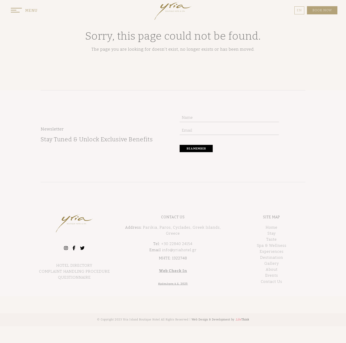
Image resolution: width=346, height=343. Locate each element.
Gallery (271, 263)
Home (271, 227)
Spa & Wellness (271, 245)
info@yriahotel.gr (179, 250)
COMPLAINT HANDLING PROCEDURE (74, 271)
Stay (271, 233)
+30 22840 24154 (176, 243)
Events (271, 275)
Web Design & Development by (220, 319)
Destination (271, 257)
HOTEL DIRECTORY (74, 265)
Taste (271, 239)
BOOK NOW (322, 10)
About (272, 269)
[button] (24, 11)
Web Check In (173, 270)
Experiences (272, 251)
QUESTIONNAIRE (74, 277)
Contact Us (271, 281)
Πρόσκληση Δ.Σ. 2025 (173, 283)
